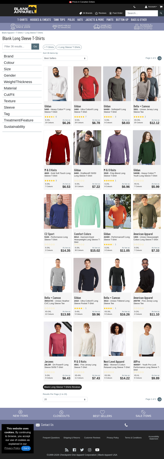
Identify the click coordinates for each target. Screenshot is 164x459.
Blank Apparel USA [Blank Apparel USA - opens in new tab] (107, 455)
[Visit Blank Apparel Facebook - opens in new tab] (75, 449)
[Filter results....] (17, 47)
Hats (80, 19)
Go (35, 46)
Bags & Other (139, 19)
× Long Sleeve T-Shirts (68, 47)
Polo (71, 19)
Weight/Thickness (18, 82)
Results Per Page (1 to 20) (55, 394)
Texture (10, 101)
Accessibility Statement (153, 437)
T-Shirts (22, 19)
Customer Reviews (92, 438)
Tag (7, 114)
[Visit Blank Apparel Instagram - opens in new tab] (90, 449)
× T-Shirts (49, 47)
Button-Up (122, 19)
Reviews (100, 13)
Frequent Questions (51, 438)
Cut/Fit (9, 94)
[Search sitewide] (141, 13)
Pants (110, 19)
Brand (8, 56)
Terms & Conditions (133, 438)
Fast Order (116, 13)
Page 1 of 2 (154, 399)
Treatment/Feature (18, 120)
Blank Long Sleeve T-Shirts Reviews (62, 387)
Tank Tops (59, 19)
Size (7, 69)
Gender (10, 75)
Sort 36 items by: (50, 53)
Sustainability (14, 126)
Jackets (94, 19)
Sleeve (9, 107)
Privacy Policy (12, 448)
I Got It (26, 448)
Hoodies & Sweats (40, 19)
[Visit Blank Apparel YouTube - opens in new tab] (97, 449)
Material (10, 88)
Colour (9, 62)
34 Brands (85, 13)
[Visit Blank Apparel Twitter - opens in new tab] (82, 449)
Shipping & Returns (71, 438)
